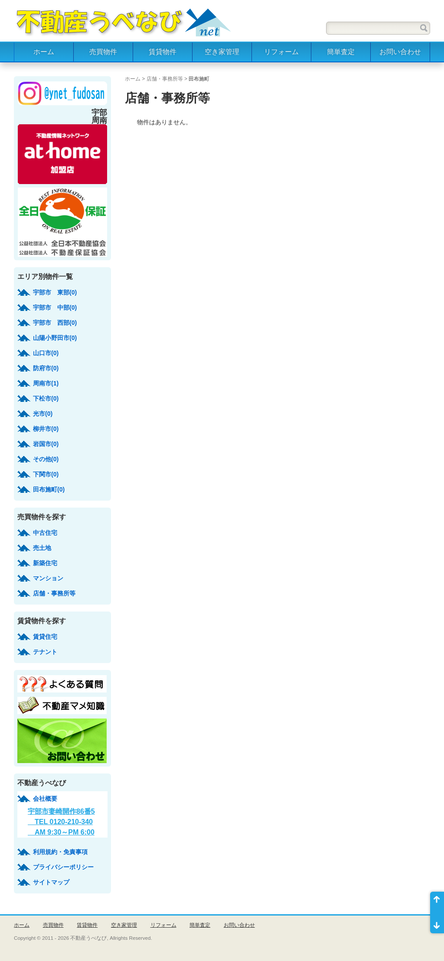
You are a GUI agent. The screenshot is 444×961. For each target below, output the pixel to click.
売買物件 (103, 51)
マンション (48, 578)
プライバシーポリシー (63, 867)
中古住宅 (45, 532)
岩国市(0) (46, 443)
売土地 (42, 547)
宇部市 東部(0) (55, 292)
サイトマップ (51, 882)
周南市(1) (46, 383)
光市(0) (42, 413)
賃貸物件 (162, 51)
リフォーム (281, 51)
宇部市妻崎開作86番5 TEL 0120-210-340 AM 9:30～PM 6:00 (61, 822)
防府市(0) (46, 368)
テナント (45, 651)
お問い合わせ (400, 51)
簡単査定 (341, 51)
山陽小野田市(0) (55, 337)
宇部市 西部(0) (55, 322)
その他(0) (46, 459)
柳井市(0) (46, 428)
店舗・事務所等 (165, 78)
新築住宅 (45, 563)
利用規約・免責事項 (60, 851)
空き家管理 (222, 51)
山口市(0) (46, 352)
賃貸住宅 (45, 636)
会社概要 (45, 798)
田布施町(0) (49, 489)
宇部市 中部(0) (55, 307)
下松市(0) (46, 398)
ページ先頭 (437, 902)
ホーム (43, 51)
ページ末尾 (437, 922)
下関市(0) (46, 474)
